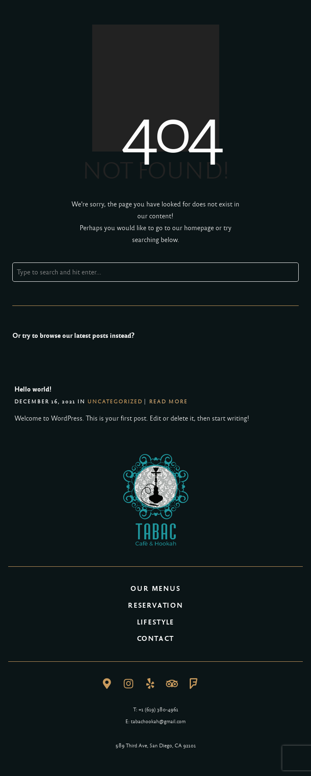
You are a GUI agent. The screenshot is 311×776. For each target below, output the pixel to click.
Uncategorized (115, 402)
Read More (168, 402)
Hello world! (33, 389)
